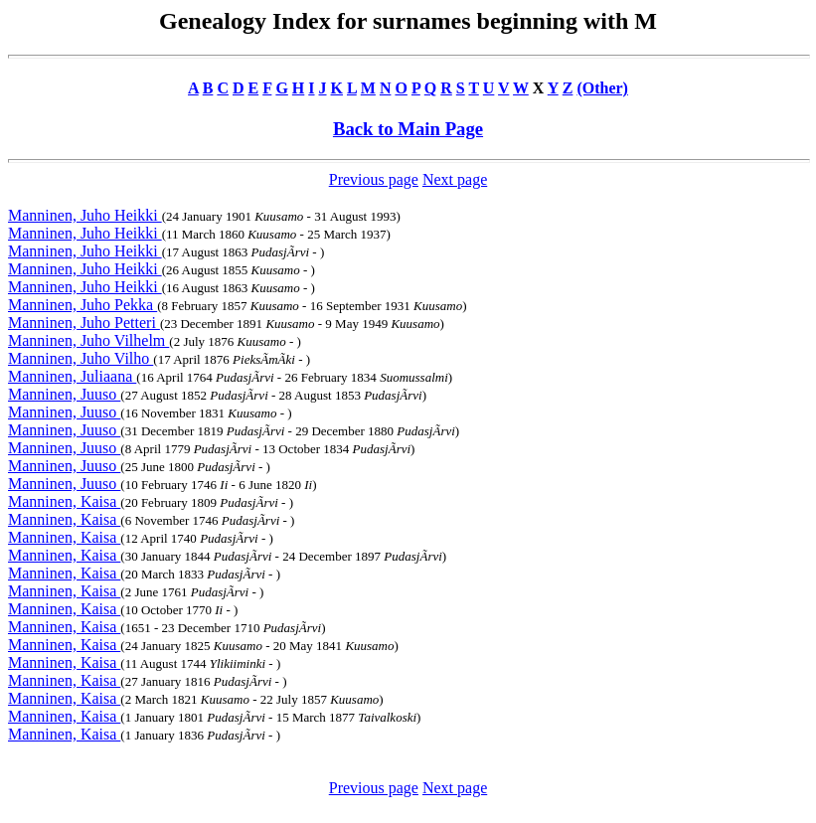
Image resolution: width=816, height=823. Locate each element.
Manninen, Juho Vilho (80, 358)
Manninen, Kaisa (64, 501)
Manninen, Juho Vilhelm (88, 340)
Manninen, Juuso (64, 394)
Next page (454, 179)
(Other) (602, 88)
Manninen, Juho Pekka (82, 304)
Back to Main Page (408, 128)
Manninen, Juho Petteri (84, 322)
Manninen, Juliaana (72, 376)
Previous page (373, 179)
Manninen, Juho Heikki (85, 215)
